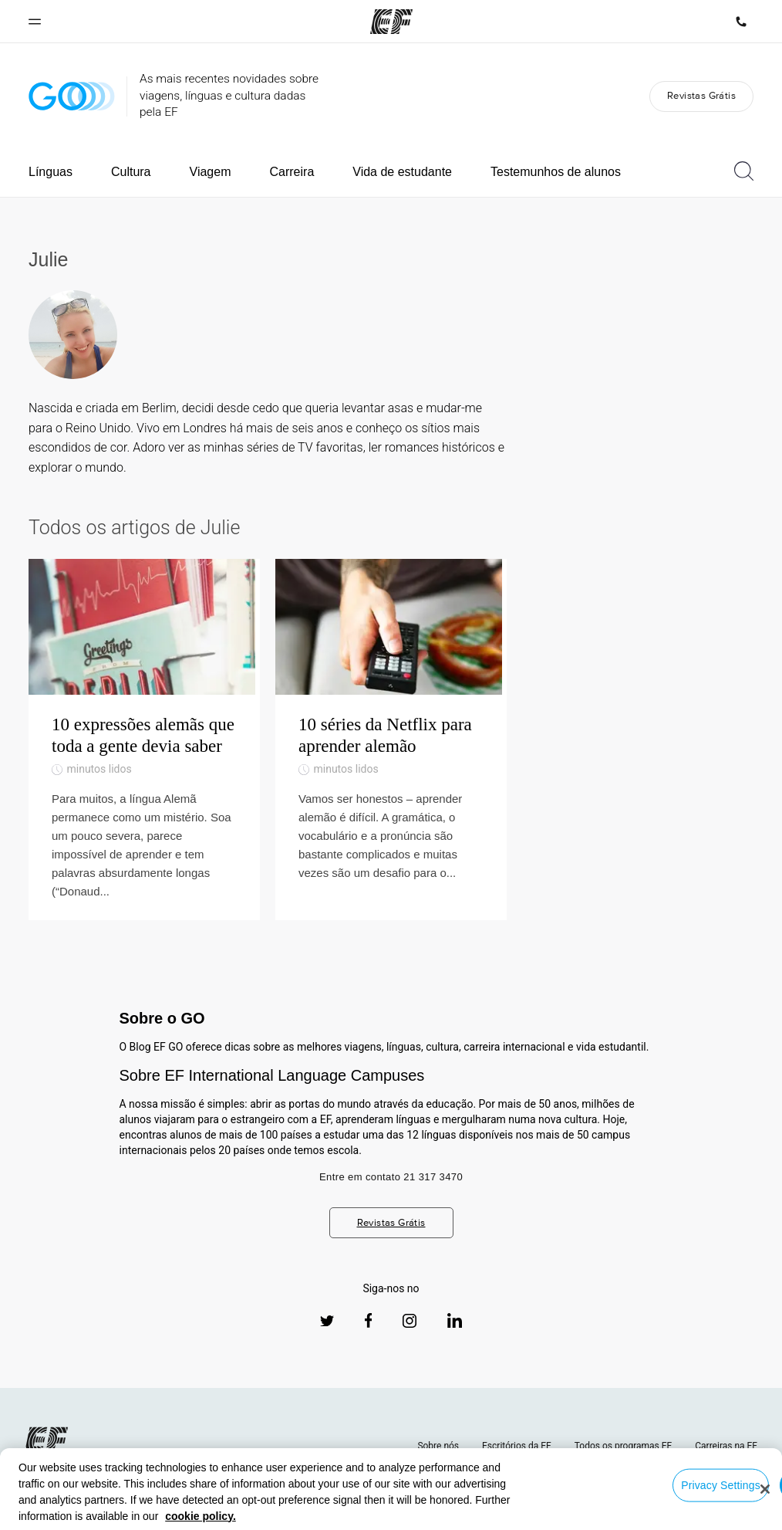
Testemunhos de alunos (555, 171)
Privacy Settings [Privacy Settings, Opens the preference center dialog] (720, 1484)
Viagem (210, 171)
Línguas (50, 171)
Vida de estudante (402, 171)
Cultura (131, 171)
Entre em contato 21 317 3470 (391, 1197)
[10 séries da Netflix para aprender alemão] (391, 750)
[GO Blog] (72, 96)
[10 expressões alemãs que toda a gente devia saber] (144, 750)
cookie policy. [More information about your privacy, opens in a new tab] (200, 1516)
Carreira (291, 171)
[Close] (765, 1489)
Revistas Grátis (701, 95)
